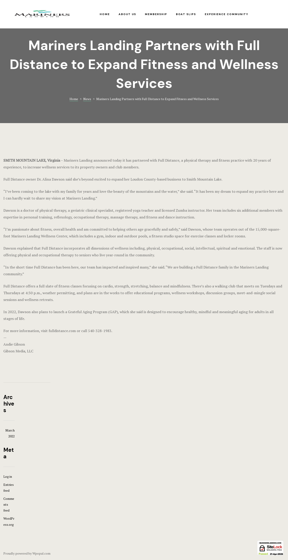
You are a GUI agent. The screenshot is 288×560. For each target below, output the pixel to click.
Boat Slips (186, 14)
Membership (156, 14)
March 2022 (10, 433)
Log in (7, 476)
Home (105, 14)
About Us (127, 14)
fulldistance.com (62, 330)
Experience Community (226, 14)
